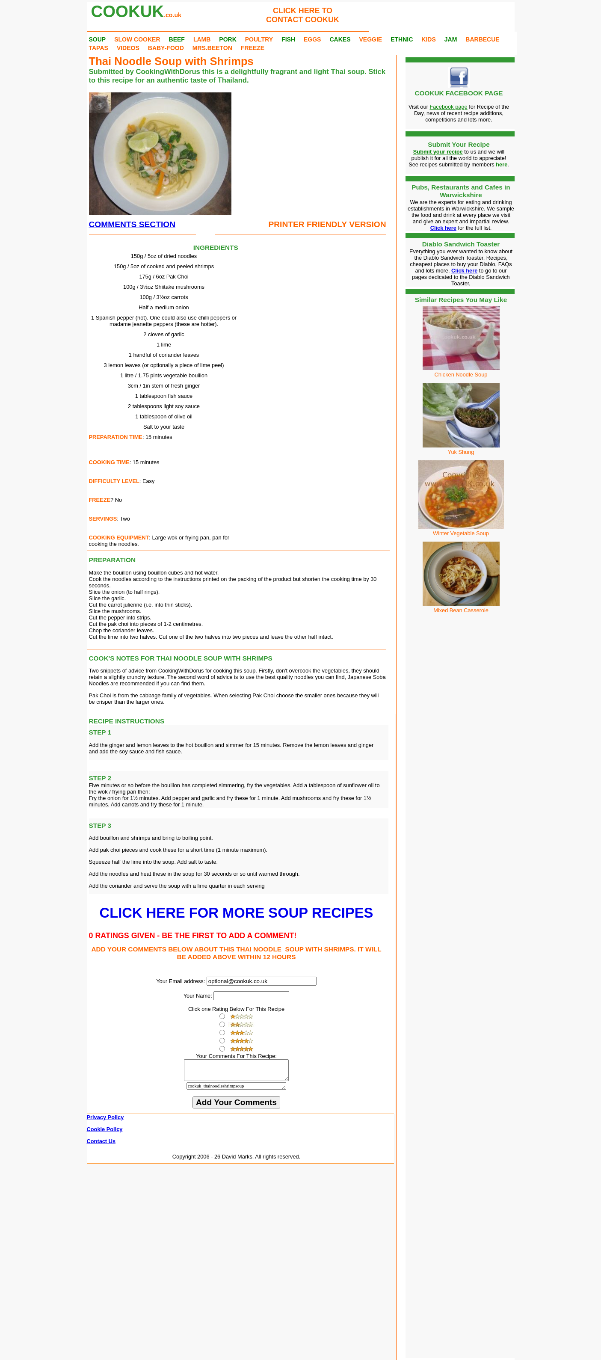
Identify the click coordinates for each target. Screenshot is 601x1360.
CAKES (339, 39)
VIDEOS (128, 47)
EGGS (312, 39)
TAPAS (98, 47)
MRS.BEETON (212, 47)
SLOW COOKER (137, 39)
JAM (450, 39)
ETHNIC (402, 39)
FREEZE (252, 47)
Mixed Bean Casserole (461, 607)
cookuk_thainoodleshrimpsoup (236, 1089)
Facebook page (448, 107)
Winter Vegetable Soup (461, 530)
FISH (288, 39)
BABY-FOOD (166, 47)
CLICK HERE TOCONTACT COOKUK (302, 15)
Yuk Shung (461, 448)
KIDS (428, 39)
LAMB (201, 39)
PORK (227, 39)
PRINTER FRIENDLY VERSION (327, 224)
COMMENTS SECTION (132, 224)
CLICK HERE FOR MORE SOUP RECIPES (236, 913)
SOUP (97, 39)
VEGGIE (370, 39)
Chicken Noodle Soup (461, 374)
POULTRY (259, 39)
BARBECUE (482, 39)
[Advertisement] (298, 145)
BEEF (177, 39)
